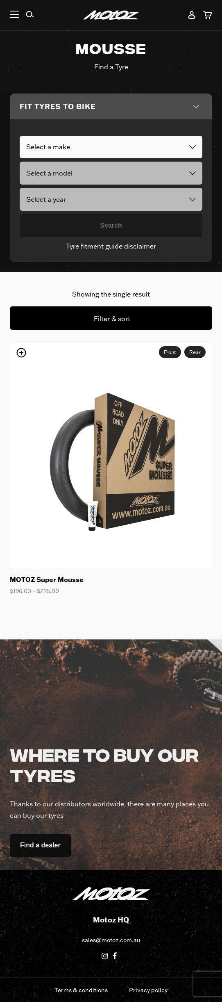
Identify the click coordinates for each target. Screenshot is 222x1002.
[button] (14, 15)
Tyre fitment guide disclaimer (111, 246)
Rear (195, 352)
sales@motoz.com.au (111, 940)
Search (111, 225)
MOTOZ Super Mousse (47, 579)
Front (170, 352)
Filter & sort (112, 319)
